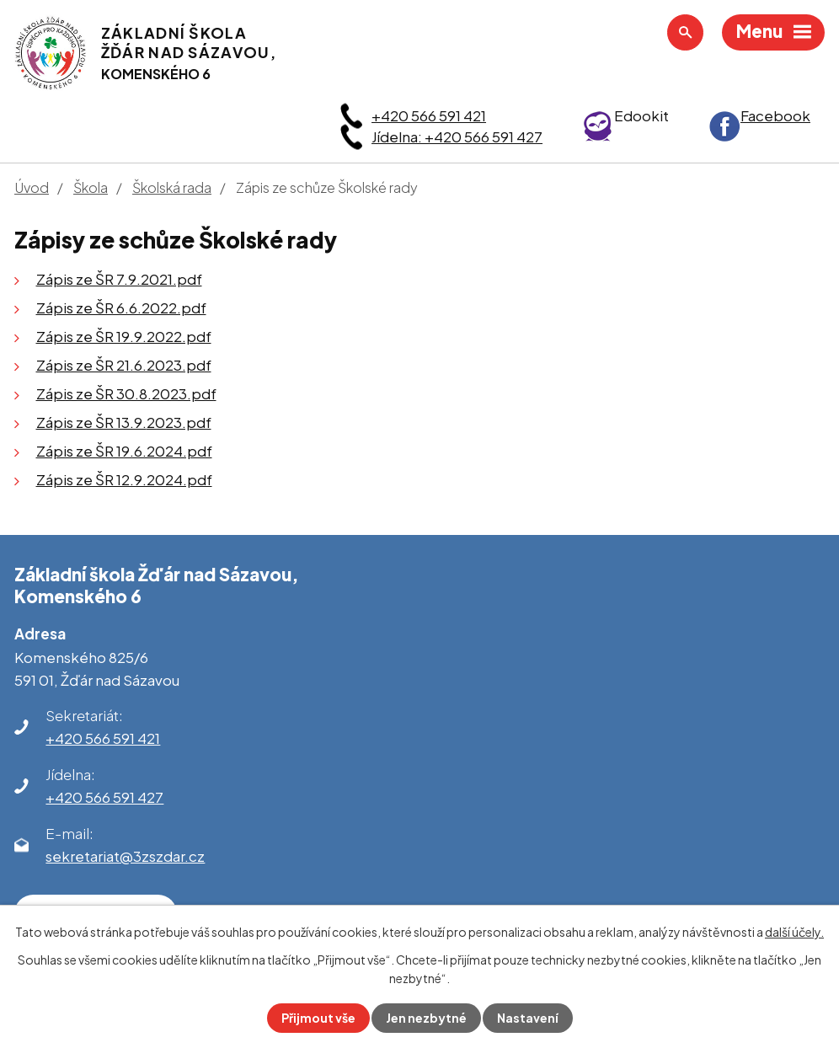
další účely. (794, 931)
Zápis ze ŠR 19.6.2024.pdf (124, 450)
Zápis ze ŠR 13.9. (91, 422)
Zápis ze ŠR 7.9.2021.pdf (119, 279)
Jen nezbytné (426, 1017)
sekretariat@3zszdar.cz (125, 856)
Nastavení (527, 1017)
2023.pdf (179, 422)
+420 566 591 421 (428, 115)
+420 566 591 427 (104, 797)
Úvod (31, 187)
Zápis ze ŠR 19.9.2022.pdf (123, 336)
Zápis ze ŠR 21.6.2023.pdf (123, 365)
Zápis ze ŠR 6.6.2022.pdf (121, 307)
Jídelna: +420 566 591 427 (456, 136)
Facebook (775, 115)
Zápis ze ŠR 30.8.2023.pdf (126, 393)
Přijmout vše (318, 1017)
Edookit (641, 115)
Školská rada (171, 187)
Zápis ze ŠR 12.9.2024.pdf (124, 479)
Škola (90, 187)
